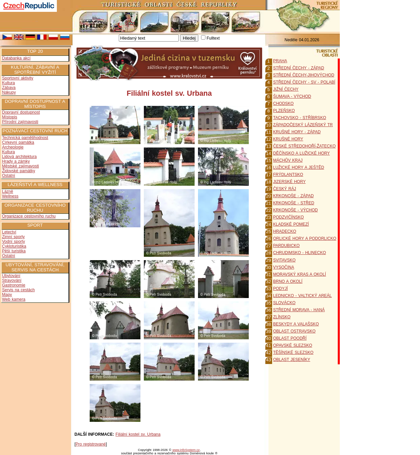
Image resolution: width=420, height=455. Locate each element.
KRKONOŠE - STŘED (293, 203)
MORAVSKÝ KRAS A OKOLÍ (299, 274)
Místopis (9, 117)
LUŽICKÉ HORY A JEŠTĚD (298, 167)
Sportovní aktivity (17, 78)
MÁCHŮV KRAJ (288, 160)
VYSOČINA (283, 267)
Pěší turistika (14, 251)
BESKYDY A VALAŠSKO (296, 324)
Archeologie (12, 147)
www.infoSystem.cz (186, 450)
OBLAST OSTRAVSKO (294, 331)
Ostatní (8, 175)
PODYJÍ (280, 288)
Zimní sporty (13, 236)
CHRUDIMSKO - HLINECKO (299, 252)
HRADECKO (284, 231)
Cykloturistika (14, 246)
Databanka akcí (16, 58)
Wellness (10, 196)
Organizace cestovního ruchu (29, 216)
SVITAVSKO (284, 260)
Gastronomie (13, 285)
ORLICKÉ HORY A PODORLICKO (304, 238)
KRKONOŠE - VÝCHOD (295, 210)
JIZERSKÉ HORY (289, 181)
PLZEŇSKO (284, 110)
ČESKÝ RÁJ (284, 188)
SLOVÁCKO (284, 302)
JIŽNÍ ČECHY (286, 89)
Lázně (7, 191)
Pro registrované (90, 444)
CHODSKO (283, 103)
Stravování (11, 280)
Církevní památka (18, 142)
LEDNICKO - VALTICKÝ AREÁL (302, 295)
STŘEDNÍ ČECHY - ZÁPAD (298, 68)
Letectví (9, 232)
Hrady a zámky (16, 161)
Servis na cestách (18, 290)
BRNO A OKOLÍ (288, 281)
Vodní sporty (13, 241)
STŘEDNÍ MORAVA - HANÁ (299, 310)
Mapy (7, 294)
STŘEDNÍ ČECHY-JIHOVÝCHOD (303, 75)
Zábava (9, 87)
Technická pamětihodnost (25, 137)
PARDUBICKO (286, 245)
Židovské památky (18, 170)
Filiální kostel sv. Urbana (137, 434)
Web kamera (13, 299)
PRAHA (280, 61)
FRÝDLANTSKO (288, 174)
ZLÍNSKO (281, 317)
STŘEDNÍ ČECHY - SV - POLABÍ (304, 82)
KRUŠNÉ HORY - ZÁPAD (296, 132)
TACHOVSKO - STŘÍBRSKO (299, 117)
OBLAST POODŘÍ (290, 338)
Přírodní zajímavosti (20, 121)
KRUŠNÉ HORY (288, 139)
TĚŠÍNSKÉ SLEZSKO (293, 352)
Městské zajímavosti (20, 166)
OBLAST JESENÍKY (291, 359)
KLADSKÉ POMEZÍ (291, 224)
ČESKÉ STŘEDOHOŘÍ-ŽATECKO (304, 146)
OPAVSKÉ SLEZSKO (292, 345)
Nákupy (9, 92)
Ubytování (11, 275)
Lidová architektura (19, 156)
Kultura (8, 83)
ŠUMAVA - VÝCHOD (292, 96)
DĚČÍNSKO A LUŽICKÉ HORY (301, 153)
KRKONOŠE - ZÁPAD (293, 196)
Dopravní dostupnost (21, 112)
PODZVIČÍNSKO (288, 217)
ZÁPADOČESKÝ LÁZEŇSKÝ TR (303, 124)
